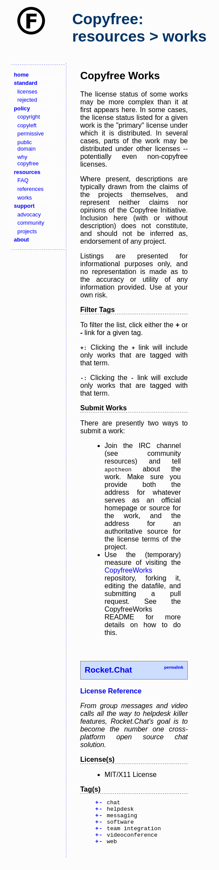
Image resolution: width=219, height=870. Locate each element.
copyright (28, 116)
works (24, 197)
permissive (30, 133)
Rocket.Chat (108, 669)
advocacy (29, 214)
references (30, 189)
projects (27, 231)
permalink (173, 667)
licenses (27, 91)
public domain (26, 145)
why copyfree (28, 160)
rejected (27, 100)
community (30, 222)
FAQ (23, 180)
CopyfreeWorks (128, 570)
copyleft (26, 125)
